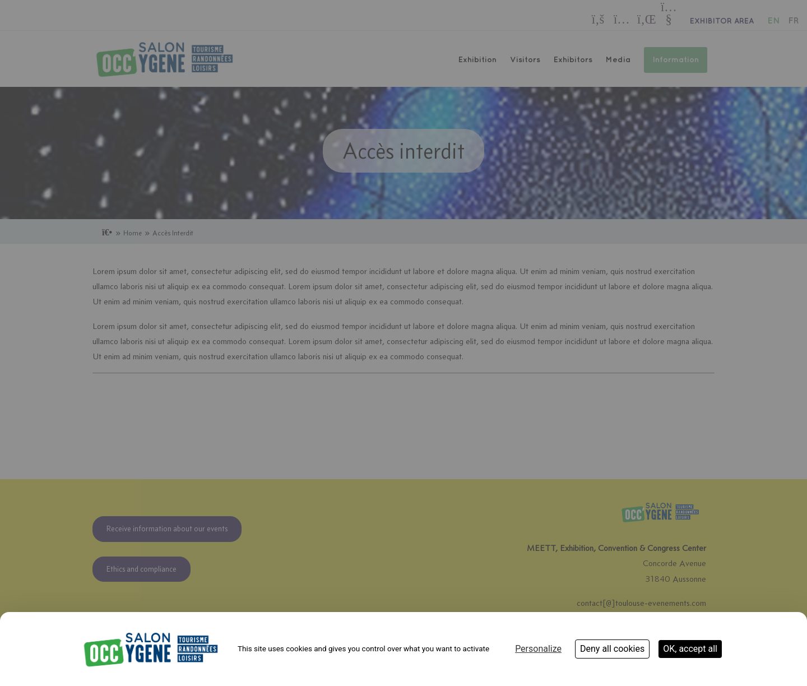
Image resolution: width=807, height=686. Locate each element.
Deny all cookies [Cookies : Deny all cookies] (612, 648)
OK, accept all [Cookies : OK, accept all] (690, 648)
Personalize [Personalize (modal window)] (538, 648)
